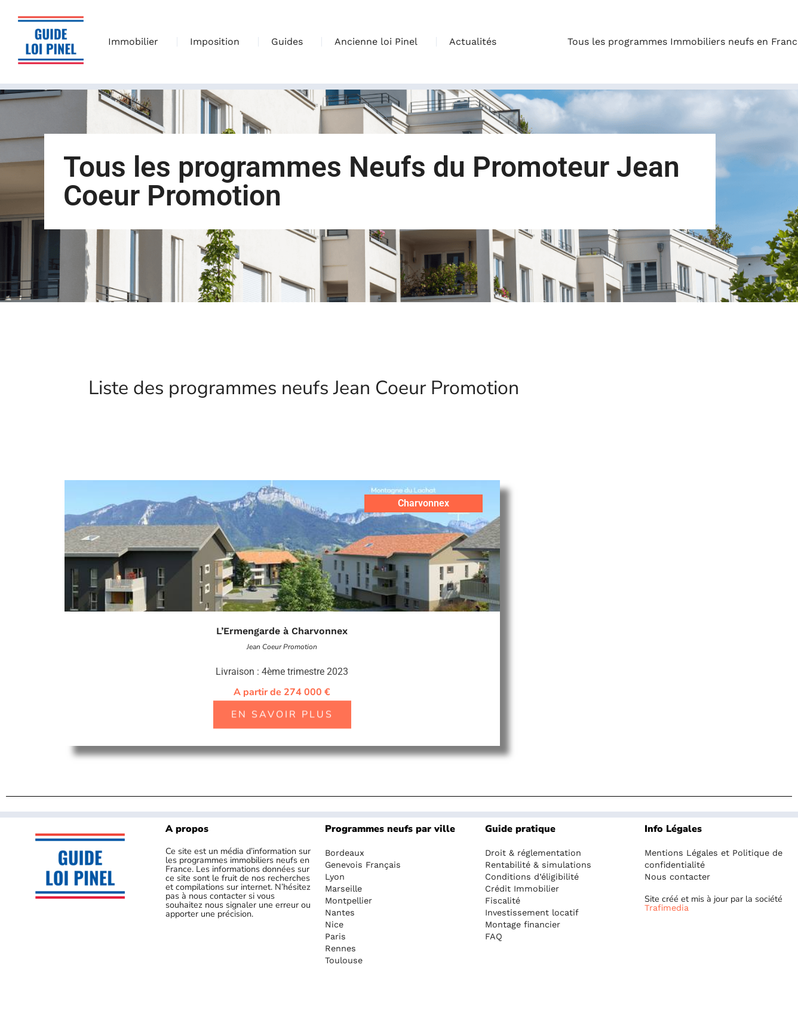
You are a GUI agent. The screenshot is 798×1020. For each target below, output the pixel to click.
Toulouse (344, 960)
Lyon (335, 876)
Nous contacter (677, 876)
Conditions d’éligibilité (532, 876)
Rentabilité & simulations (538, 865)
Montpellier (348, 900)
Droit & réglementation (533, 853)
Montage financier (522, 924)
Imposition (217, 42)
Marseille (343, 888)
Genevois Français (363, 865)
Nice (334, 924)
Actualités (472, 41)
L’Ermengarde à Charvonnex (282, 631)
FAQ (493, 936)
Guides (290, 42)
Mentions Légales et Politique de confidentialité (713, 859)
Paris (335, 936)
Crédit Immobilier (522, 888)
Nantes (340, 912)
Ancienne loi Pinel (378, 42)
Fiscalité (502, 900)
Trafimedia (666, 908)
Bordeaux (344, 853)
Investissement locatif (532, 912)
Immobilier (136, 42)
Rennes (340, 948)
